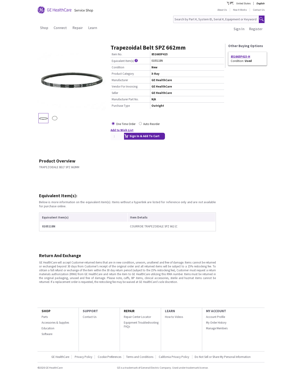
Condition (118, 67)
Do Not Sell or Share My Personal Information (223, 357)
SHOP (46, 311)
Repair (77, 27)
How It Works (240, 9)
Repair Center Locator (137, 317)
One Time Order (125, 124)
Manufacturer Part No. (125, 99)
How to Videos (174, 317)
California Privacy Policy (174, 357)
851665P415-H (240, 57)
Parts (45, 317)
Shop (44, 27)
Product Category (123, 74)
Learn (92, 27)
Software (47, 334)
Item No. (117, 54)
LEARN (170, 311)
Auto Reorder (151, 124)
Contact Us (259, 9)
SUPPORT (90, 311)
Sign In (239, 29)
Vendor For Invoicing (125, 86)
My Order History (216, 323)
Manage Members (217, 328)
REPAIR (129, 311)
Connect (60, 27)
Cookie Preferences (109, 357)
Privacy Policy (83, 357)
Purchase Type (121, 106)
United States (243, 3)
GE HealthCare (60, 357)
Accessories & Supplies (55, 323)
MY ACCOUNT (216, 311)
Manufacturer (120, 80)
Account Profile (215, 317)
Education (48, 328)
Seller (115, 93)
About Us (222, 9)
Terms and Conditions (139, 357)
